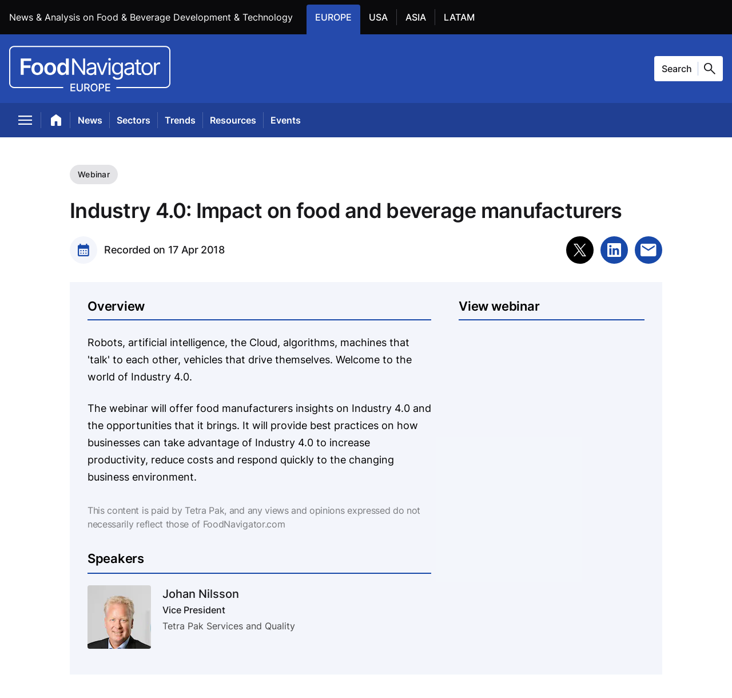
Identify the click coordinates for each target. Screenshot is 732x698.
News (90, 120)
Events (285, 120)
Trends (180, 120)
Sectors (133, 120)
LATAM (463, 16)
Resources (233, 120)
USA (382, 16)
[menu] (25, 122)
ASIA (420, 16)
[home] (56, 122)
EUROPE (337, 16)
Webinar (94, 174)
